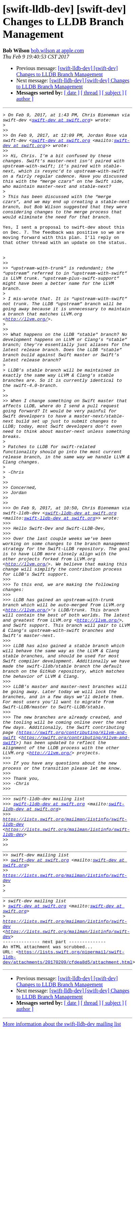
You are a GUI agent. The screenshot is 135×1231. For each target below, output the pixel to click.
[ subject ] (113, 93)
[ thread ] (91, 93)
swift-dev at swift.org (61, 122)
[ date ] (71, 93)
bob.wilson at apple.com (57, 50)
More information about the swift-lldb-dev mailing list (62, 1194)
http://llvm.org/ (26, 361)
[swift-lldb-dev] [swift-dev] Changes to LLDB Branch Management (67, 71)
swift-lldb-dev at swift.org (81, 593)
